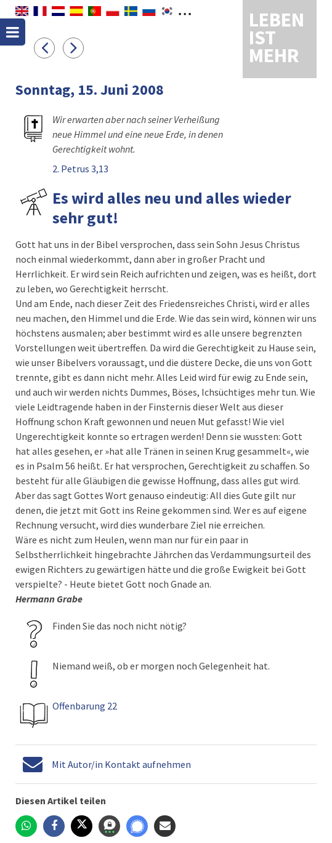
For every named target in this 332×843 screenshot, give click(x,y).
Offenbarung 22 (84, 706)
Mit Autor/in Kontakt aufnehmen (121, 764)
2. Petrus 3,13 (80, 168)
